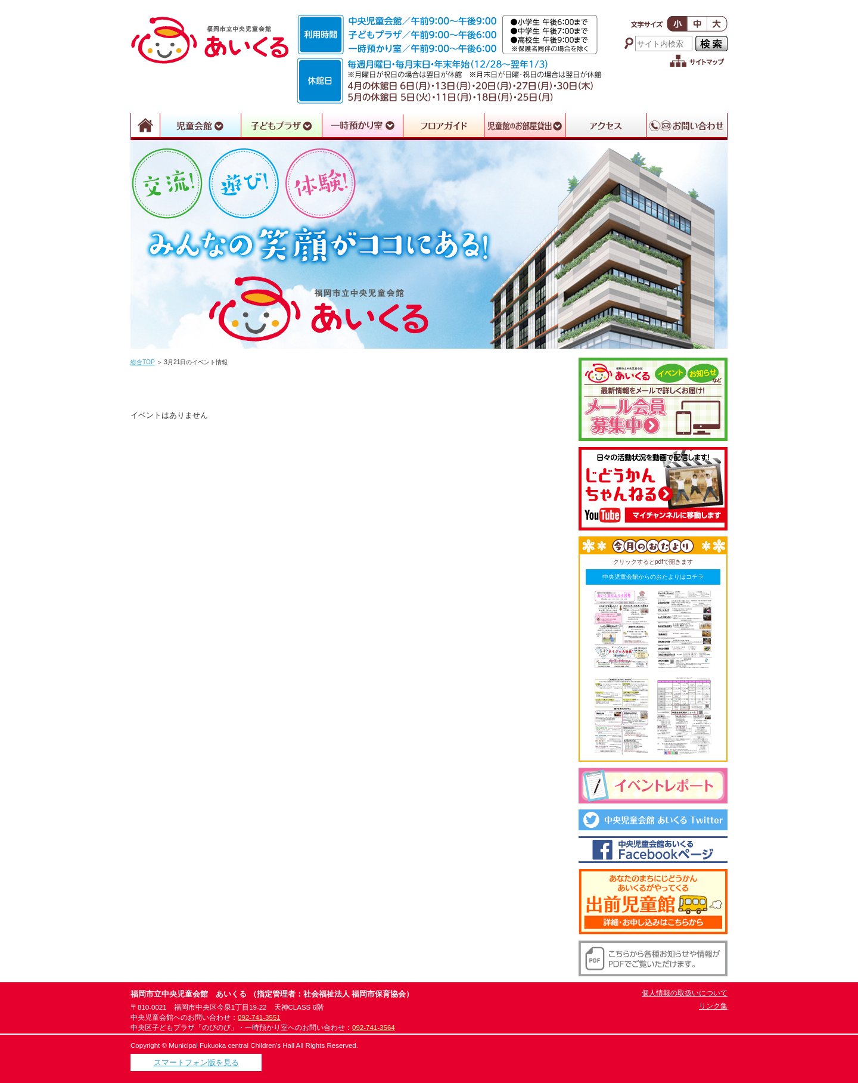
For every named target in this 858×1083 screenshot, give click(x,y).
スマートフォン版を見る (196, 1062)
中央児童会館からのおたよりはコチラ (653, 576)
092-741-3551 (259, 1017)
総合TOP (142, 362)
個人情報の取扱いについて (685, 993)
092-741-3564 (373, 1027)
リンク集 (713, 1006)
